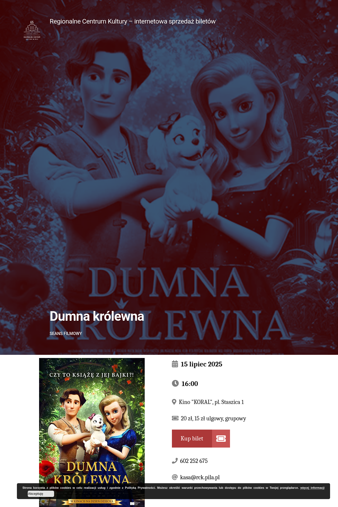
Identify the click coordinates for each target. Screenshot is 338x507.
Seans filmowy (66, 333)
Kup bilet (192, 438)
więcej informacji (312, 487)
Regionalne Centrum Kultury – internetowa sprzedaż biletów (133, 21)
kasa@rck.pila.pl (200, 477)
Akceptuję (35, 494)
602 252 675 (194, 461)
